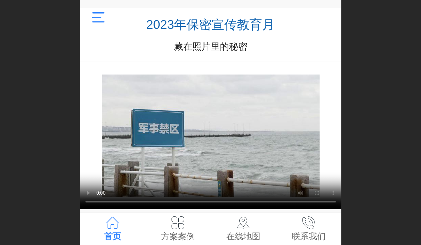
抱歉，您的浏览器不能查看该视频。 (210, 135)
